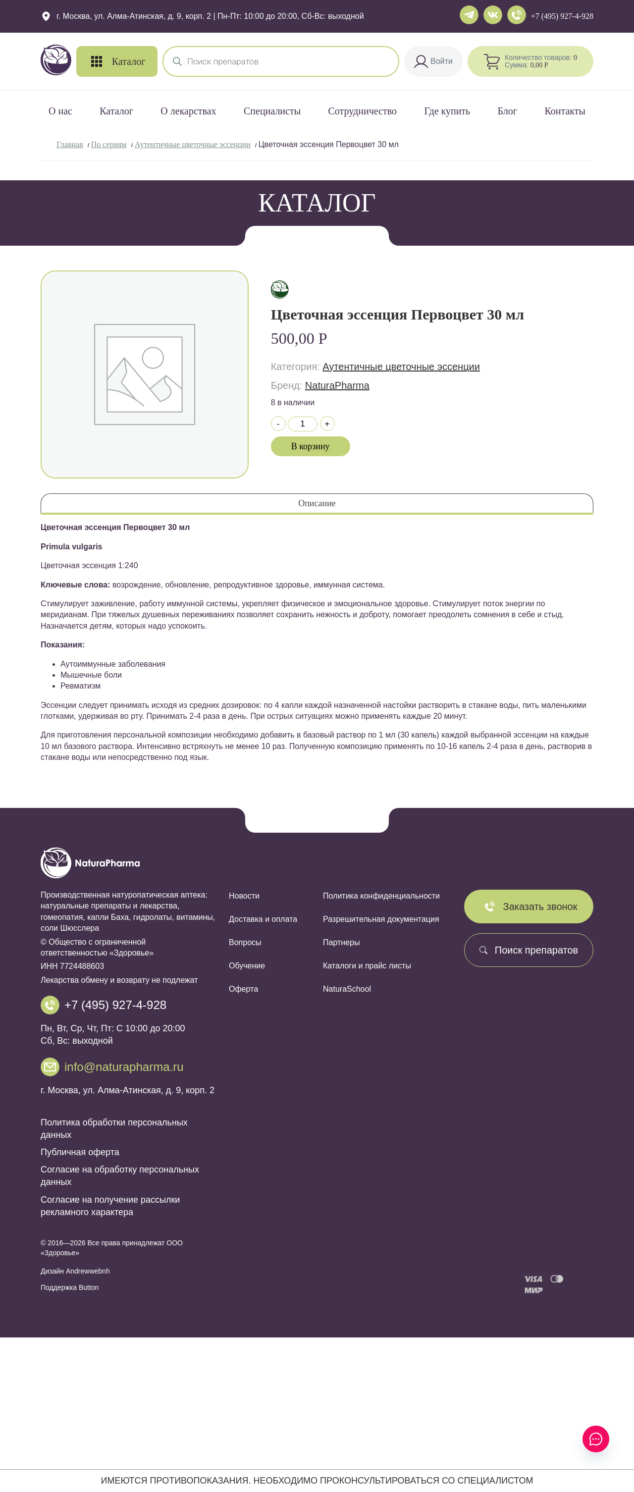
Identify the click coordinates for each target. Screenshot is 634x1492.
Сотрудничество (362, 111)
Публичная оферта (80, 1152)
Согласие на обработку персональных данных (120, 1176)
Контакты (564, 111)
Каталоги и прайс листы (367, 965)
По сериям (109, 144)
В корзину (310, 446)
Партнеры (341, 942)
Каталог (116, 111)
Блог (507, 111)
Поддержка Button (70, 1287)
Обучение (247, 965)
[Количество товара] (302, 424)
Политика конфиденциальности (381, 896)
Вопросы (245, 942)
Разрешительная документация (381, 919)
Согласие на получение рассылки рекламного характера (110, 1206)
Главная (69, 144)
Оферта (243, 989)
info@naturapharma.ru (124, 1066)
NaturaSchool (347, 989)
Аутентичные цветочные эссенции (193, 144)
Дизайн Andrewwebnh (75, 1271)
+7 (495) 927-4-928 (562, 16)
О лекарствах (188, 111)
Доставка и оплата (263, 919)
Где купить (447, 111)
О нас (60, 111)
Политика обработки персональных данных (114, 1129)
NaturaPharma (337, 385)
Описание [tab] (317, 503)
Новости (244, 896)
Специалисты (272, 111)
